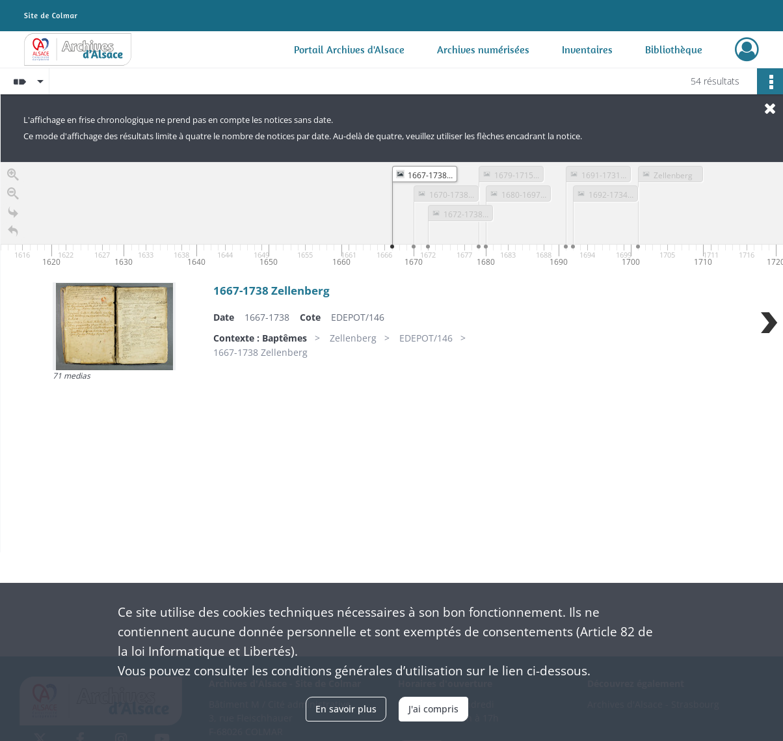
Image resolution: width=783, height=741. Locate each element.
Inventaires (587, 49)
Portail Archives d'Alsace (349, 49)
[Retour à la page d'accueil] (13, 233)
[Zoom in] (13, 176)
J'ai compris (433, 709)
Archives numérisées (483, 49)
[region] (392, 357)
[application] (392, 216)
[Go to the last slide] (13, 214)
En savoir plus (346, 709)
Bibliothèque (673, 49)
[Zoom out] (13, 195)
